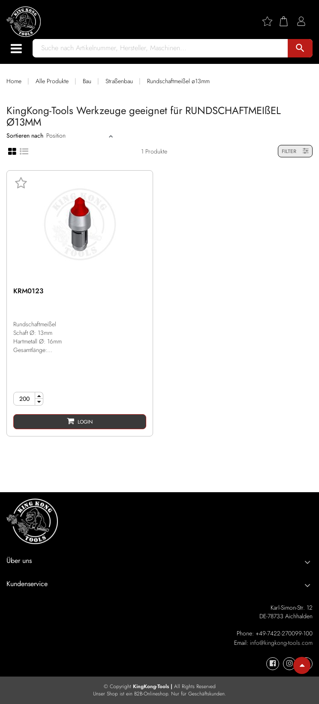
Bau (87, 81)
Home (13, 81)
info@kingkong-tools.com (281, 642)
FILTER (295, 151)
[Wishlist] (270, 21)
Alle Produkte (52, 81)
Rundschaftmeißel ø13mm (178, 81)
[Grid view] (12, 150)
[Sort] (76, 135)
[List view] (24, 150)
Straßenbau (119, 81)
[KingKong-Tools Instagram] (289, 663)
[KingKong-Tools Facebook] (272, 663)
